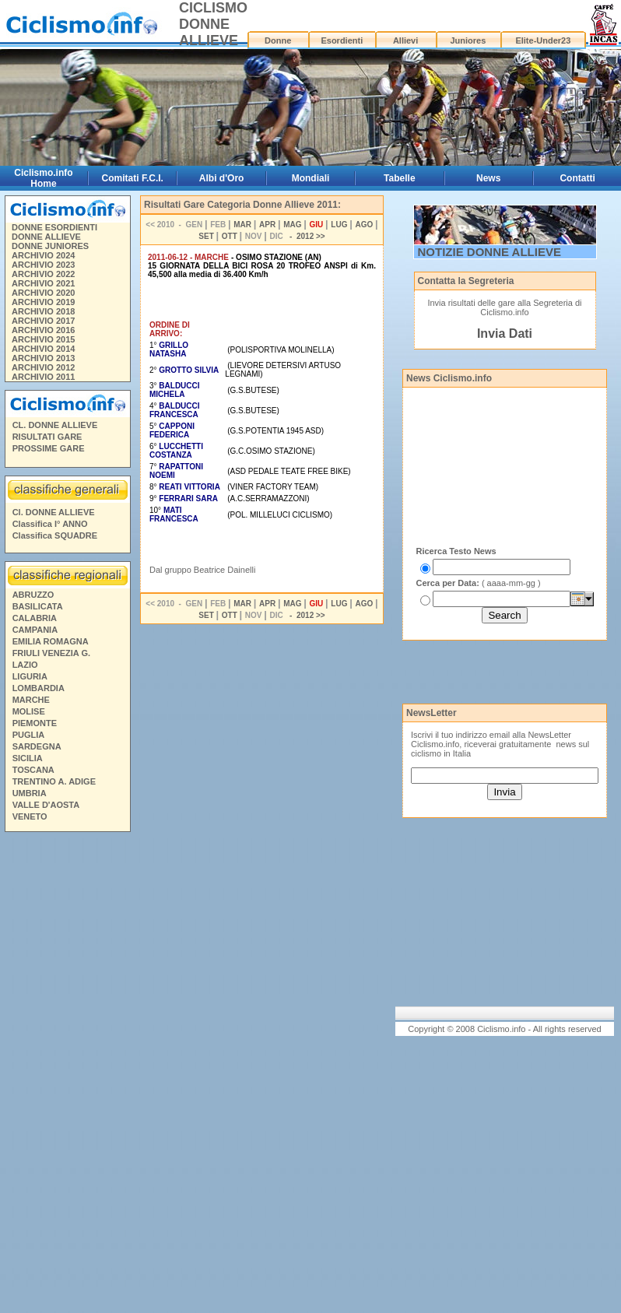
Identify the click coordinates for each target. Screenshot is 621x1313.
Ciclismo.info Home (43, 178)
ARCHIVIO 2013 (43, 358)
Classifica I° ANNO (50, 523)
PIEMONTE (34, 723)
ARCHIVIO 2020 (43, 292)
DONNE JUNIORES (50, 246)
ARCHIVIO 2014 (43, 348)
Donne (278, 40)
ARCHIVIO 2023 (43, 264)
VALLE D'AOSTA (46, 804)
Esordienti (342, 40)
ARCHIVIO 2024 (43, 255)
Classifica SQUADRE (54, 535)
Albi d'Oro (221, 178)
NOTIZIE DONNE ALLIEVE (489, 251)
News (488, 178)
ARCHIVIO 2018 (43, 311)
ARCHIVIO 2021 (43, 283)
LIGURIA (29, 676)
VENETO (29, 816)
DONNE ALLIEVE (46, 236)
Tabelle (399, 178)
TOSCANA (33, 769)
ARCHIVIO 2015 (43, 339)
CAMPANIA (35, 629)
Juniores (468, 40)
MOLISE (28, 711)
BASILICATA (37, 606)
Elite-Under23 (542, 40)
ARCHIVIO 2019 (43, 302)
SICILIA (27, 758)
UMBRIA (29, 793)
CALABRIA (34, 618)
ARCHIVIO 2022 (43, 274)
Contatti (577, 178)
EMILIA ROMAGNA (50, 641)
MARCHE (31, 699)
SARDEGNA (36, 746)
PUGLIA (28, 734)
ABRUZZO (33, 594)
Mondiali (311, 178)
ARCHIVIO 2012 (43, 367)
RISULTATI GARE (47, 436)
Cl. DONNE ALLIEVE (53, 512)
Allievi (405, 40)
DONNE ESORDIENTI (54, 227)
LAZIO (25, 664)
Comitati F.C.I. (132, 178)
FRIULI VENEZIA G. (51, 653)
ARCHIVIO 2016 (43, 330)
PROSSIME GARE (48, 448)
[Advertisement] (67, 1074)
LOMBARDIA (38, 688)
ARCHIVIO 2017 (43, 320)
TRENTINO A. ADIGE (54, 781)
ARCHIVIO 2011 (43, 376)
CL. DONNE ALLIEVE (55, 425)
